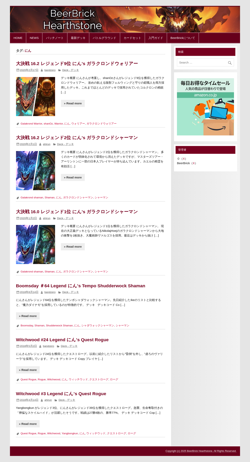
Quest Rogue (28, 379)
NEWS (34, 37)
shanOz (48, 123)
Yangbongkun (70, 433)
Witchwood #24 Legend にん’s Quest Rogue (62, 339)
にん (67, 123)
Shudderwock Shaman (59, 325)
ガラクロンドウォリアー (102, 123)
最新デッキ (78, 37)
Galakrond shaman (32, 197)
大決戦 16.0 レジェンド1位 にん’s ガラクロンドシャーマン (77, 211)
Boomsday (27, 325)
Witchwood (53, 379)
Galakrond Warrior (31, 123)
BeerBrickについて (183, 37)
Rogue (42, 379)
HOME (17, 37)
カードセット (132, 37)
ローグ (114, 379)
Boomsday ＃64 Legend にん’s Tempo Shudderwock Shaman (80, 285)
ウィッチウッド (78, 379)
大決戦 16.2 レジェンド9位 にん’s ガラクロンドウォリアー (77, 63)
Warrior (58, 123)
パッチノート (55, 37)
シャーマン (101, 197)
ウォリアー (78, 123)
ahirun (46, 144)
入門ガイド (155, 37)
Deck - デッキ (70, 70)
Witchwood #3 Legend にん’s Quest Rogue (61, 393)
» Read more (73, 103)
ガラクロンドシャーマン (78, 197)
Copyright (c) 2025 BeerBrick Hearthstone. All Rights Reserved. (201, 450)
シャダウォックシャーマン (97, 325)
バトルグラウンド (104, 37)
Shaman (50, 197)
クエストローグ (98, 379)
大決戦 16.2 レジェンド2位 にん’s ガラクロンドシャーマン (77, 137)
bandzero (49, 70)
